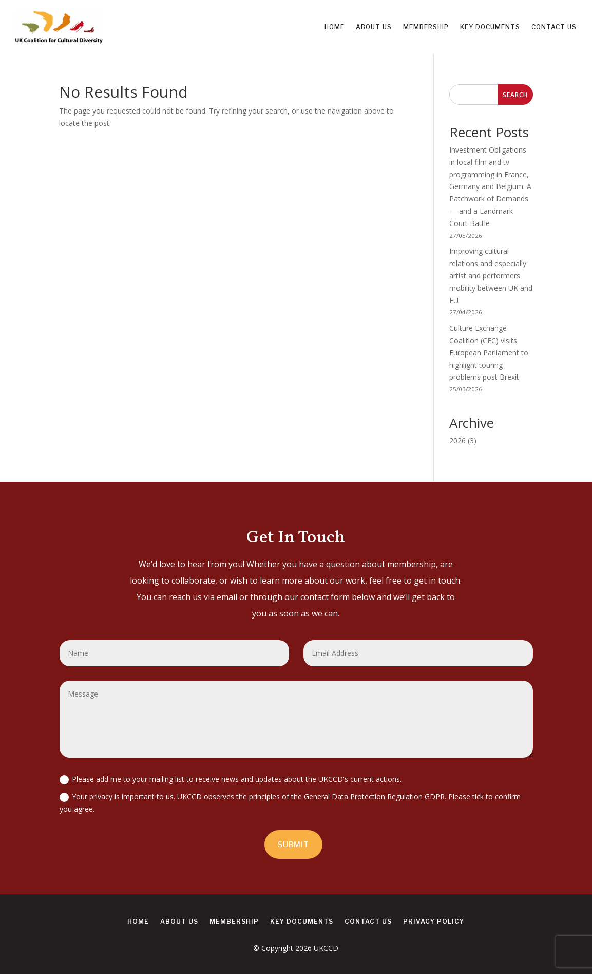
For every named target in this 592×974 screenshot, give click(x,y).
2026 (457, 440)
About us (374, 27)
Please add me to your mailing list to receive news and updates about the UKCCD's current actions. (231, 779)
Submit (293, 844)
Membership (426, 27)
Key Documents (490, 27)
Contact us (554, 27)
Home (334, 27)
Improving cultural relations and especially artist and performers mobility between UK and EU (490, 275)
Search (515, 94)
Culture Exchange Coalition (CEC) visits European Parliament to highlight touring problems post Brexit (488, 352)
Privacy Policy (433, 921)
